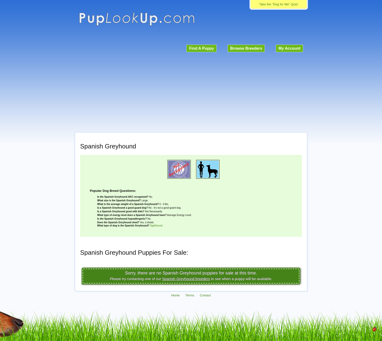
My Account (289, 48)
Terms (189, 295)
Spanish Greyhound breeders (186, 279)
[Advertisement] (191, 91)
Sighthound (156, 225)
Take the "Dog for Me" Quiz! (278, 4)
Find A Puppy (201, 48)
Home (175, 295)
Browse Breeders (246, 48)
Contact (205, 295)
